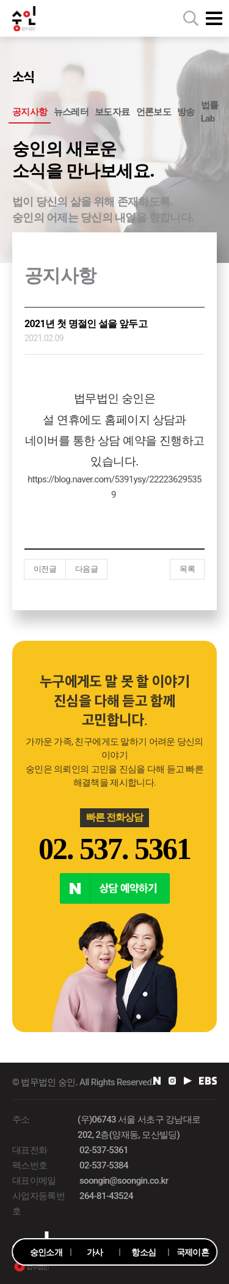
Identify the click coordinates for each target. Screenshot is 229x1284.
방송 (186, 111)
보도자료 (112, 111)
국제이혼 (192, 1252)
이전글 (45, 569)
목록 (187, 569)
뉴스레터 (71, 111)
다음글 (86, 569)
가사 (95, 1252)
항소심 (144, 1252)
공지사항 (29, 111)
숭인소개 (46, 1252)
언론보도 (153, 111)
